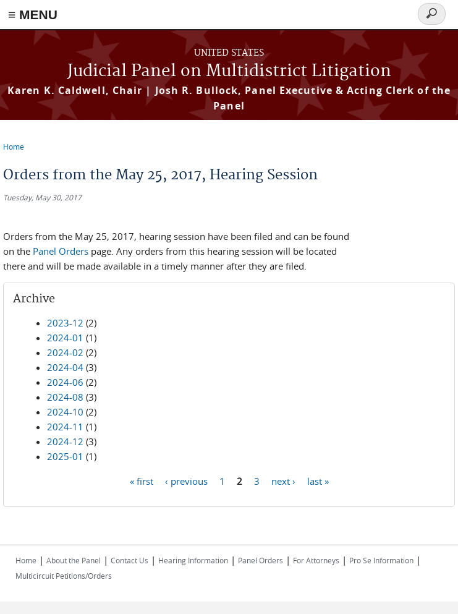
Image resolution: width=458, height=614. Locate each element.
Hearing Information (193, 560)
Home (13, 146)
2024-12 (65, 441)
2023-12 (65, 323)
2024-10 (65, 412)
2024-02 (65, 352)
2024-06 (65, 382)
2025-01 (65, 456)
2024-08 (65, 397)
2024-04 (65, 367)
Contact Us (129, 560)
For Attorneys (316, 560)
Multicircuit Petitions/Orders (63, 576)
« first (141, 480)
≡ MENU (32, 14)
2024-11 (65, 426)
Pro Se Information (381, 560)
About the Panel (73, 560)
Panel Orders (60, 251)
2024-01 (65, 337)
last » (318, 480)
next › (283, 480)
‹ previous (186, 480)
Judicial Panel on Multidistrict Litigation (229, 71)
